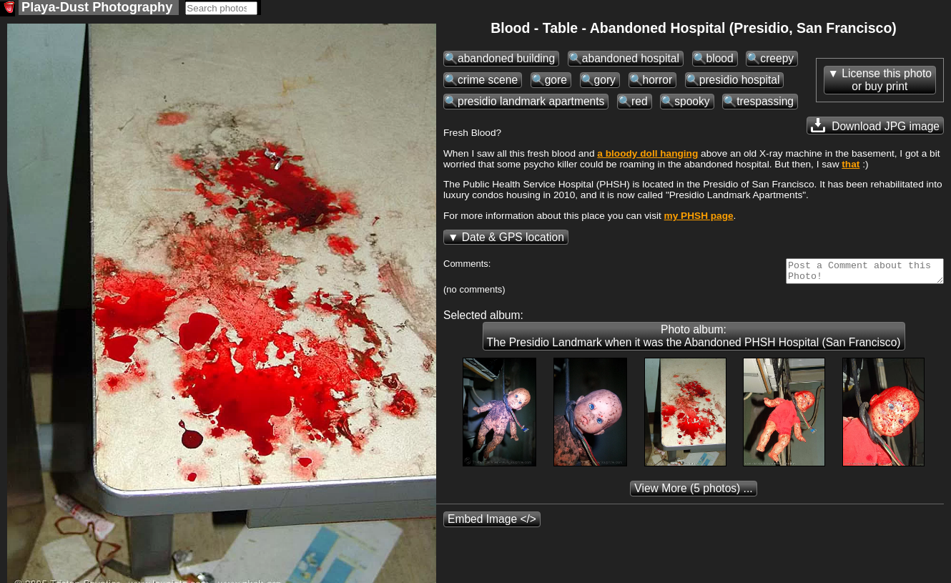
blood (720, 60)
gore (556, 81)
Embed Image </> (492, 525)
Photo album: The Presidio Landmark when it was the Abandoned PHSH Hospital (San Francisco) (694, 341)
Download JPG (875, 126)
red (639, 103)
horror (658, 81)
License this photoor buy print (887, 81)
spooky (691, 103)
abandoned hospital (630, 60)
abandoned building (506, 60)
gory (605, 81)
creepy (777, 60)
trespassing (765, 103)
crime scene (488, 81)
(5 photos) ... (693, 494)
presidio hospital (739, 81)
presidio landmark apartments (531, 103)
